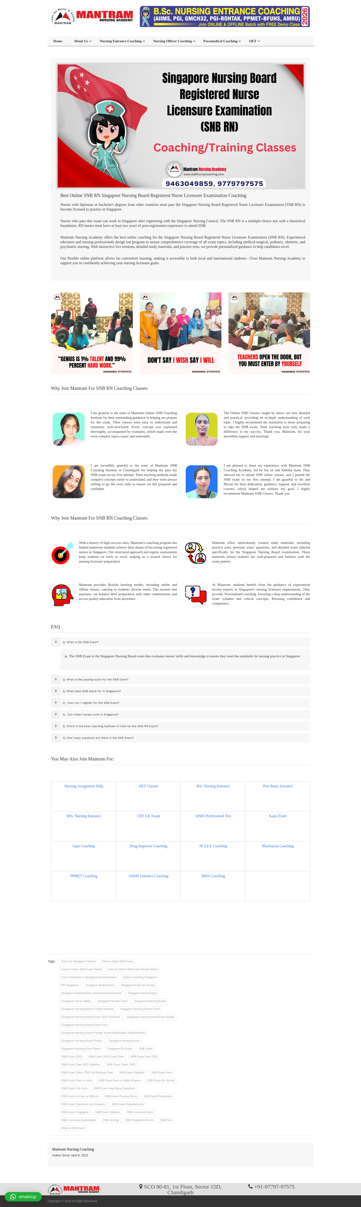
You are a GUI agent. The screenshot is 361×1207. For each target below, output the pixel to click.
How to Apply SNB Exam (117, 961)
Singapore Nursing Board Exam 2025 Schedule (90, 1017)
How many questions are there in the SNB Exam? (98, 737)
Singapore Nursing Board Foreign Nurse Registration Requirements (103, 1033)
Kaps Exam (278, 816)
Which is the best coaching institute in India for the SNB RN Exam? (110, 726)
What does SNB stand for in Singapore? (92, 691)
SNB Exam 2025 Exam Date (106, 1056)
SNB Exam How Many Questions (114, 1088)
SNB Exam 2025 (71, 1056)
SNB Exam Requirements (128, 1104)
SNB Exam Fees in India (76, 1080)
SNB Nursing (111, 1120)
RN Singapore (70, 985)
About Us (81, 41)
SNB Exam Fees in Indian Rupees (119, 1080)
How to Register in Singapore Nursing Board (88, 977)
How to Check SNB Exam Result (81, 969)
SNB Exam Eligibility (132, 1072)
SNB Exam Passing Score (121, 1096)
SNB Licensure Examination (78, 1120)
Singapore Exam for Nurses (138, 985)
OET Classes (148, 786)
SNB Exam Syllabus (107, 1112)
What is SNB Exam (73, 1128)
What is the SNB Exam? (81, 642)
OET (252, 41)
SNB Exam (146, 1048)
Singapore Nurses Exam (113, 1001)
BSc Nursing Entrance (213, 786)
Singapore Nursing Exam (124, 1040)
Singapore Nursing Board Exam (140, 1009)
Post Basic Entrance (278, 786)
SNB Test (166, 1120)
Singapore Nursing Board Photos (81, 1040)
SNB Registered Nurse (139, 1120)
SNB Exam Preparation (158, 1096)
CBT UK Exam (148, 816)
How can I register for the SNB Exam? (91, 702)
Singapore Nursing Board (150, 1001)
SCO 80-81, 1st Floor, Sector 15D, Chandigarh (182, 1189)
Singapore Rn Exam (119, 1048)
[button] (23, 1196)
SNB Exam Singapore (75, 1112)
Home (57, 41)
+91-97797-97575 (274, 1186)
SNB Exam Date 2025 (144, 1056)
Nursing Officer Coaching (172, 41)
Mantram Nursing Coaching (73, 1149)
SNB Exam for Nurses (161, 1080)
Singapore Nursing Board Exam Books (151, 1017)
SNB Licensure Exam (140, 1112)
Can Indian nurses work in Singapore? (91, 714)
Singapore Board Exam (99, 985)
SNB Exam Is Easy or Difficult (79, 1096)
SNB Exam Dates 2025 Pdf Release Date (87, 1072)
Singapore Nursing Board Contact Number (87, 1009)
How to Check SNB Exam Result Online (133, 969)
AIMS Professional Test (213, 816)
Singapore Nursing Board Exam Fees (84, 1025)
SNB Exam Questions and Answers (83, 1104)
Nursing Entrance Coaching (120, 41)
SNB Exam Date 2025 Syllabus (80, 1064)
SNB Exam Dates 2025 (121, 1064)
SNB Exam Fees (161, 1072)
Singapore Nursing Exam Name (81, 1048)
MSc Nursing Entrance (84, 816)
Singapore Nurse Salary (76, 1001)
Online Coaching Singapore (140, 977)
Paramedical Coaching (220, 41)
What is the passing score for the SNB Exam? (96, 679)
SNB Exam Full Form (74, 1088)
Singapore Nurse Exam (142, 993)
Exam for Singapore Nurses (78, 961)
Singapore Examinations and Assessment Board (91, 993)
